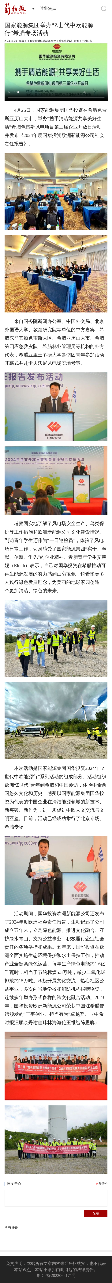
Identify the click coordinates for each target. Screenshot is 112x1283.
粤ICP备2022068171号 (56, 1275)
